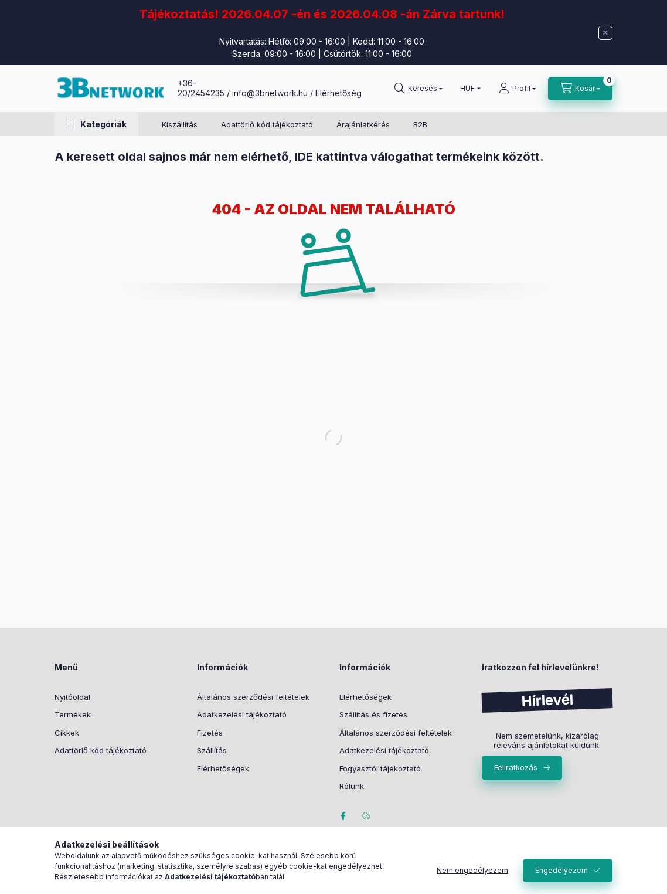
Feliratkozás (515, 767)
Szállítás (212, 750)
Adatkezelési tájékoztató (242, 714)
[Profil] (517, 88)
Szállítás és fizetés (373, 714)
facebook (343, 816)
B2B (420, 124)
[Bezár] (605, 33)
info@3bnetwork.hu (270, 93)
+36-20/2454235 (201, 88)
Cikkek (67, 732)
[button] (96, 124)
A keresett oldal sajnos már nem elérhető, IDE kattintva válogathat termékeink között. (299, 157)
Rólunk (351, 786)
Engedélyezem (561, 870)
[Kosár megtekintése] (580, 88)
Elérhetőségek (223, 768)
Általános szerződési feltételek (253, 697)
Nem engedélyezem (472, 870)
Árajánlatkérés (363, 124)
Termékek (73, 714)
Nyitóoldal (72, 697)
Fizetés (210, 732)
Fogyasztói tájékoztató (380, 768)
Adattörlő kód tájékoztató (267, 124)
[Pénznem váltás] (468, 89)
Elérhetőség (338, 93)
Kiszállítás (180, 124)
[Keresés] (418, 88)
